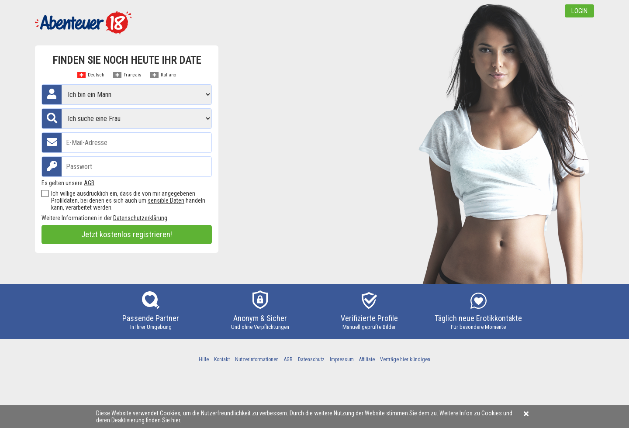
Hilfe (204, 359)
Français (133, 75)
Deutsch (96, 75)
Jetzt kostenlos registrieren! (126, 234)
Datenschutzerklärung (140, 217)
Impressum (342, 359)
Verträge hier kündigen (405, 359)
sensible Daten (166, 200)
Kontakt (222, 359)
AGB (89, 182)
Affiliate (367, 359)
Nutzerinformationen (257, 359)
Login (579, 11)
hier (175, 420)
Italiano (168, 75)
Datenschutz (311, 359)
